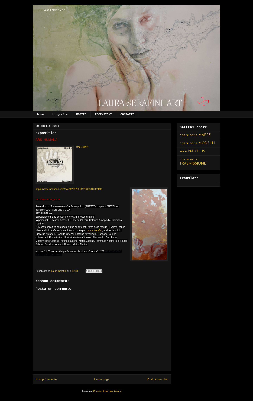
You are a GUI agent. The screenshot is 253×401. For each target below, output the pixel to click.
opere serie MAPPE (195, 135)
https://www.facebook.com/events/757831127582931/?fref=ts (68, 189)
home (40, 114)
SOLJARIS (82, 147)
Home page (101, 379)
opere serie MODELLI (197, 143)
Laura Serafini (94, 230)
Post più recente (46, 379)
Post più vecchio (157, 379)
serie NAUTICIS (192, 151)
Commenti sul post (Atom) (107, 391)
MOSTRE (81, 114)
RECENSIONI (103, 114)
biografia (59, 114)
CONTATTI (127, 114)
